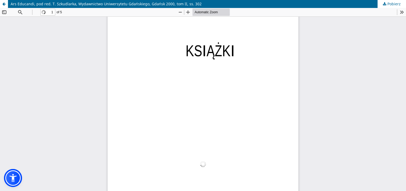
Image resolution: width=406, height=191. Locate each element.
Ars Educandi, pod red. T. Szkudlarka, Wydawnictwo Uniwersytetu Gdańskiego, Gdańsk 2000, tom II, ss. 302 (106, 3)
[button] (13, 178)
